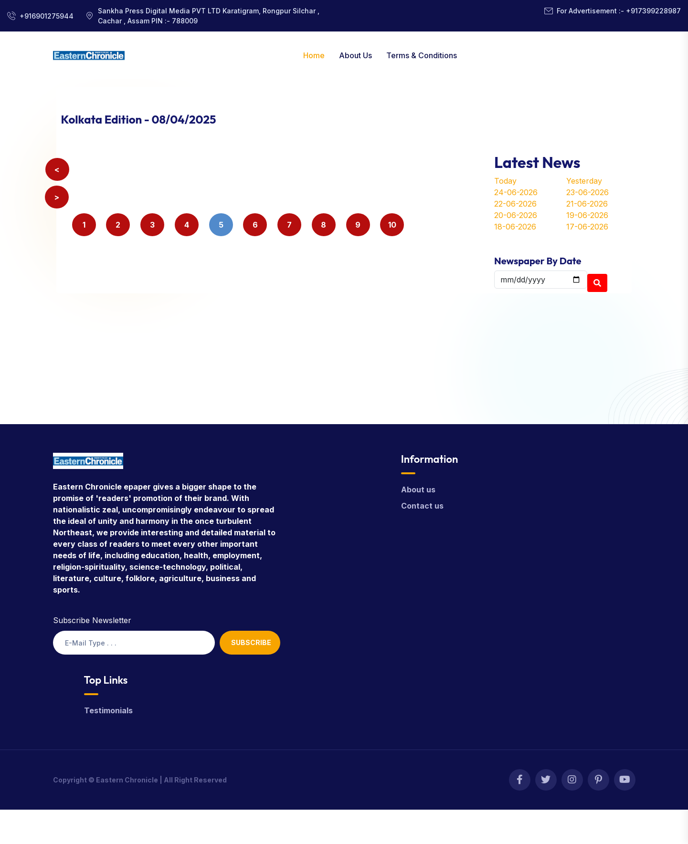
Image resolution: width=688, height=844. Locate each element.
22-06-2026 (515, 203)
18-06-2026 (515, 226)
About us (418, 489)
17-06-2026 (587, 226)
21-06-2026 (587, 203)
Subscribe (251, 642)
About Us (355, 55)
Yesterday (584, 181)
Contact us (422, 506)
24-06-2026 (516, 192)
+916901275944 (47, 16)
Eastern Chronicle (127, 780)
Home (314, 55)
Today (505, 181)
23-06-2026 (587, 192)
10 (392, 224)
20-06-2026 (515, 215)
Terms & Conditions (421, 55)
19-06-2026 (587, 215)
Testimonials (108, 710)
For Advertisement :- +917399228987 (619, 11)
